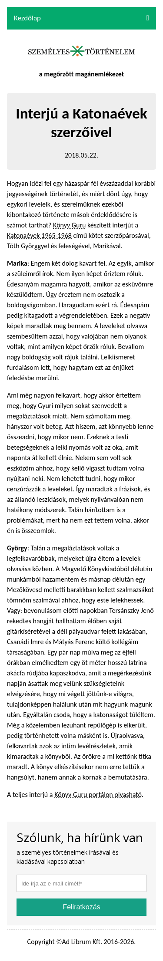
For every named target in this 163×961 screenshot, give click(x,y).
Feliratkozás (81, 907)
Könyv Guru (69, 225)
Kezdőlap (27, 18)
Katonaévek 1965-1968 (40, 235)
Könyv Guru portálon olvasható (98, 794)
